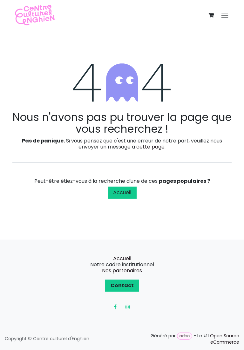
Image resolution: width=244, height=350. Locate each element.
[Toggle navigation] (225, 15)
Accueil (122, 192)
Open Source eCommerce (224, 339)
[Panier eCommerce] (211, 15)
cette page (150, 146)
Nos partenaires (122, 270)
